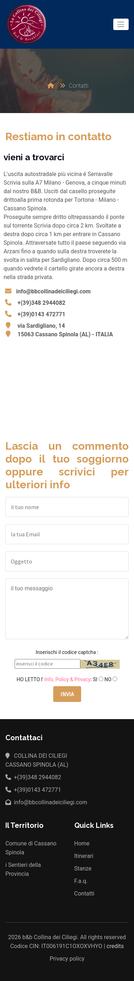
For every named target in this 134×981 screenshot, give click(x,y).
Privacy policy (67, 958)
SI (95, 679)
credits (115, 946)
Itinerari (84, 856)
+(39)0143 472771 (41, 314)
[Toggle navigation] (121, 24)
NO (107, 679)
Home (82, 843)
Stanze (83, 868)
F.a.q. (81, 881)
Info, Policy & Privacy (67, 679)
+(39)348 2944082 (41, 302)
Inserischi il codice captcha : (67, 652)
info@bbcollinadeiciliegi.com (53, 291)
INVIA (67, 694)
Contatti (84, 893)
